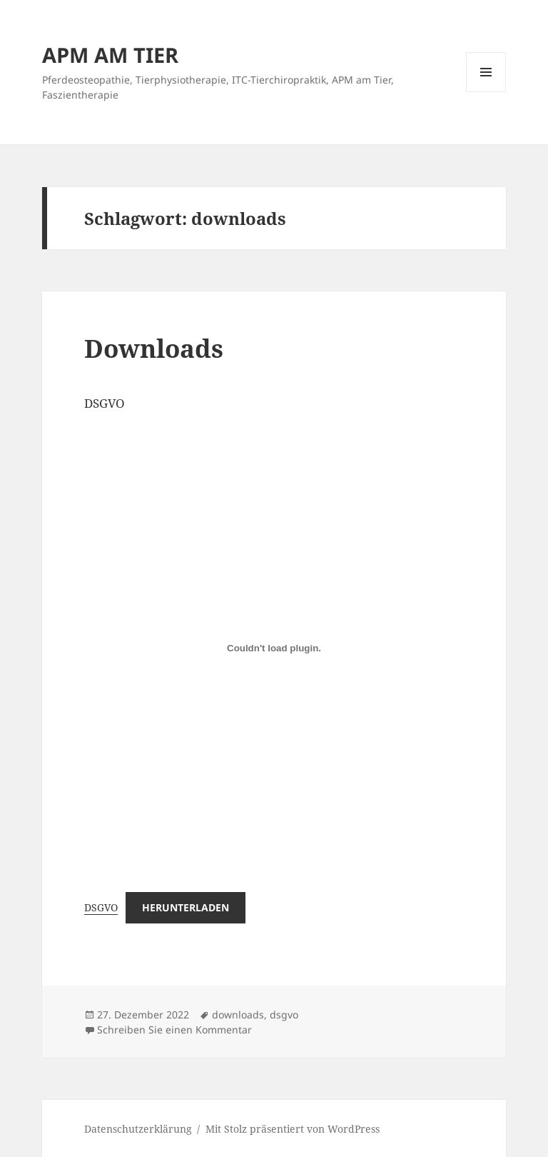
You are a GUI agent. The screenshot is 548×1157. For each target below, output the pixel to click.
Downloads (153, 348)
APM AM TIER (110, 55)
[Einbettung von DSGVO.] (274, 648)
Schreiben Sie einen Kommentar (174, 1029)
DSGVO (101, 907)
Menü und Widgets (486, 91)
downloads (238, 1014)
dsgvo (284, 1014)
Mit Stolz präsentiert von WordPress (293, 1129)
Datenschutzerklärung (138, 1129)
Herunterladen (185, 907)
